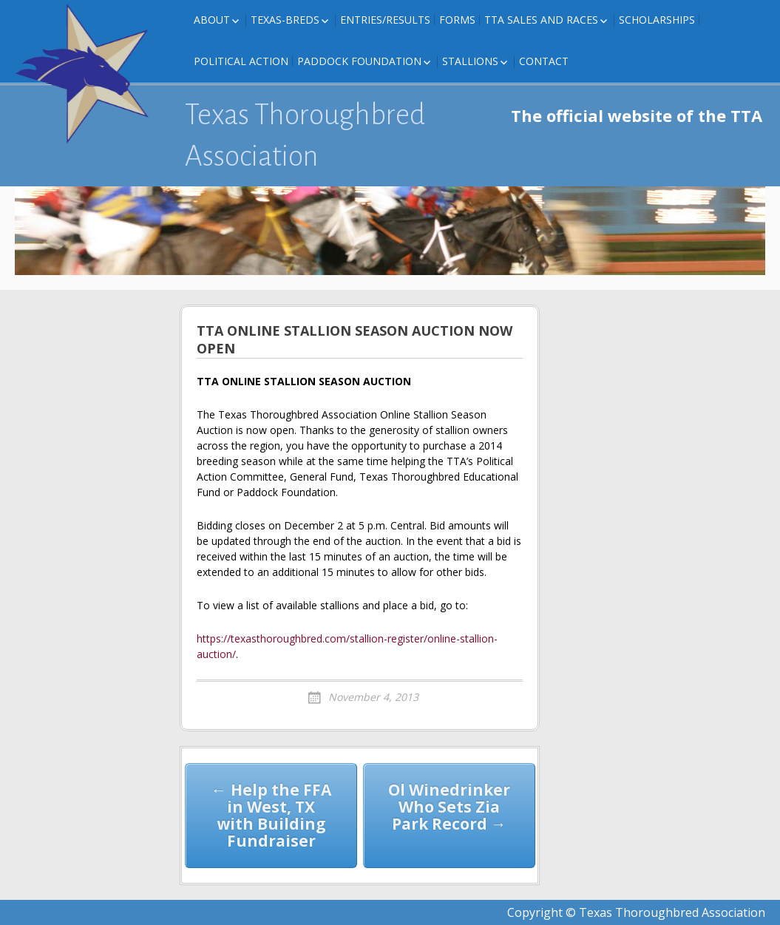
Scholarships (657, 20)
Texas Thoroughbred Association (305, 135)
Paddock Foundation (359, 61)
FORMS (457, 20)
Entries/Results (385, 20)
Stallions (470, 61)
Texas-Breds (285, 20)
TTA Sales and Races (541, 20)
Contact (544, 61)
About (212, 20)
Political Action (241, 61)
